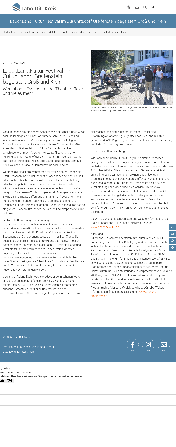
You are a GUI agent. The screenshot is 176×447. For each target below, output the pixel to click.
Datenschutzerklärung (31, 346)
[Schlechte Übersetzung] (10, 381)
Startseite (8, 32)
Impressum (9, 346)
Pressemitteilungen (26, 32)
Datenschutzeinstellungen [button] (18, 351)
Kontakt (51, 346)
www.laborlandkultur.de (105, 227)
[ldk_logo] (34, 4)
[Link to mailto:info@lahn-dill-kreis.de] (164, 345)
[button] (145, 7)
